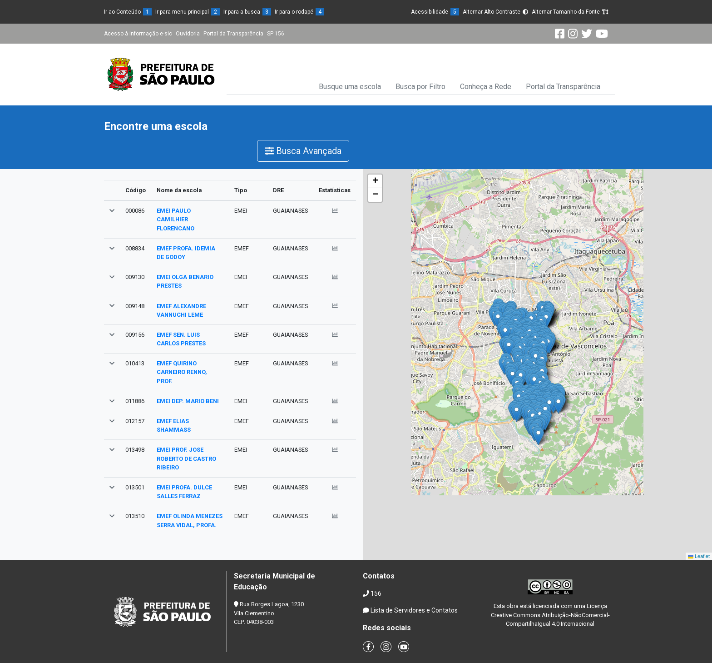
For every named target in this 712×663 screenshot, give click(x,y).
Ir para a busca (247, 12)
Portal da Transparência (233, 33)
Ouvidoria (188, 33)
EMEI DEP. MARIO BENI (188, 401)
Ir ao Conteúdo (128, 12)
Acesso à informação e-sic (138, 33)
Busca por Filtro (420, 86)
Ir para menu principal (187, 12)
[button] (111, 211)
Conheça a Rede (485, 86)
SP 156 (275, 33)
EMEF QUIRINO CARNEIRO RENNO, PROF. (182, 372)
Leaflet (699, 556)
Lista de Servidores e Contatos (414, 610)
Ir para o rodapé (299, 12)
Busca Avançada (303, 150)
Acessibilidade (435, 12)
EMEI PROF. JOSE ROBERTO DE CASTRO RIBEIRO (186, 458)
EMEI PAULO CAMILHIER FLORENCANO (175, 219)
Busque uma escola (350, 86)
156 (376, 593)
